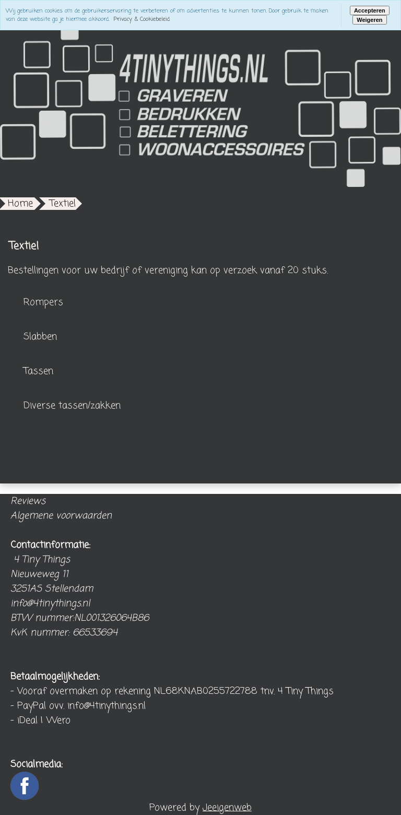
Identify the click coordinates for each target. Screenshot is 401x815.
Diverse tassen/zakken (72, 405)
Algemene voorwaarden (61, 516)
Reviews (27, 501)
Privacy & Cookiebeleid (142, 19)
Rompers (43, 302)
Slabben (40, 336)
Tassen (38, 371)
